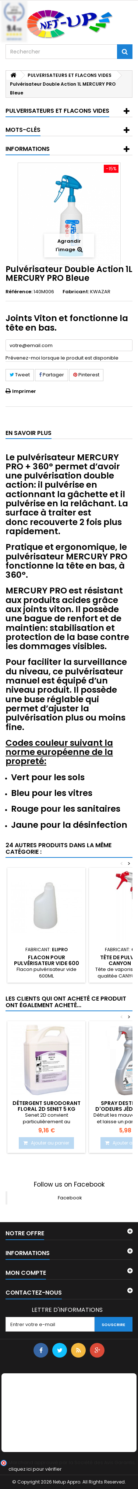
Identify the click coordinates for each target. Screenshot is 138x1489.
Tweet (20, 374)
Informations (28, 149)
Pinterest (86, 374)
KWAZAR (100, 291)
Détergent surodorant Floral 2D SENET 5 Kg (47, 1106)
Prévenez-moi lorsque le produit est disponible (62, 357)
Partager (51, 374)
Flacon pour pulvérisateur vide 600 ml (46, 963)
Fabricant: (76, 292)
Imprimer (24, 391)
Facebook (70, 1197)
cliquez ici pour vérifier (35, 1469)
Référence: (19, 292)
